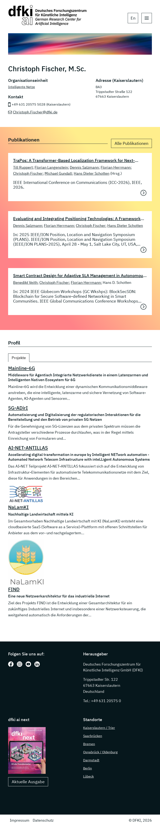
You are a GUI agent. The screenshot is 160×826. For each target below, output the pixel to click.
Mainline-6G (21, 368)
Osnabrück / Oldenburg (100, 752)
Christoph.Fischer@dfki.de (35, 112)
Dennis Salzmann (84, 167)
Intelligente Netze (21, 87)
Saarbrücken (92, 736)
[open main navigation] (146, 18)
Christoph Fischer (28, 173)
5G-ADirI (18, 408)
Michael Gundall (58, 173)
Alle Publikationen (131, 143)
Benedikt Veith (25, 282)
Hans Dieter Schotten (91, 173)
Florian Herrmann (116, 167)
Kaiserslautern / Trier (99, 728)
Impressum (19, 820)
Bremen (89, 744)
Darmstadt (91, 760)
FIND (14, 589)
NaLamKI (18, 507)
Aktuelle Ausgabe (28, 781)
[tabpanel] (80, 491)
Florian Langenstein (51, 167)
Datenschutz (43, 820)
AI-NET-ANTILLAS (28, 448)
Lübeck (88, 776)
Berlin (87, 768)
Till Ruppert (23, 167)
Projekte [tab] (19, 357)
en (133, 18)
